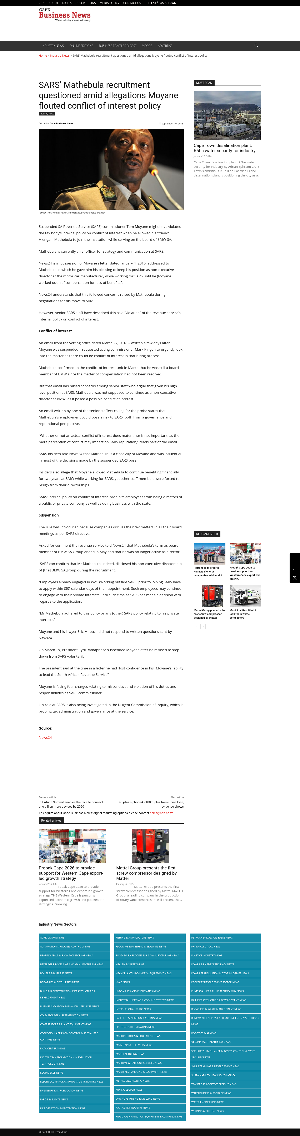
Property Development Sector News (215, 982)
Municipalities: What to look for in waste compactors (244, 614)
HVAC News (123, 982)
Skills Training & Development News (215, 1066)
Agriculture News (52, 937)
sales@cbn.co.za (161, 813)
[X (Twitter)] (295, 578)
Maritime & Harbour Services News (139, 1063)
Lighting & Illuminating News (135, 1027)
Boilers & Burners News (56, 973)
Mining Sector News (129, 1089)
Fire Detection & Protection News (62, 1108)
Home (43, 55)
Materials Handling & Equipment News (141, 1072)
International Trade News (133, 1009)
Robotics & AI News (203, 1033)
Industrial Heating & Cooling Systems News (145, 1000)
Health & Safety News (130, 964)
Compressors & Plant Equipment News (65, 1024)
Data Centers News (52, 1048)
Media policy (109, 3)
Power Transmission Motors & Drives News (220, 973)
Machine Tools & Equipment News (138, 1036)
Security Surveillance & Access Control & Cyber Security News (223, 1054)
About (53, 3)
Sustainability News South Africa (213, 1075)
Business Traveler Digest (117, 46)
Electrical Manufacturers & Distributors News (72, 1081)
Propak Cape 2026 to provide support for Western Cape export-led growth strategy (71, 873)
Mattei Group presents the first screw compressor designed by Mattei (146, 873)
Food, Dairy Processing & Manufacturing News (147, 955)
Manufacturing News (130, 1054)
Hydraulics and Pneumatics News (138, 991)
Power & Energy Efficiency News (212, 964)
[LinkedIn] (295, 558)
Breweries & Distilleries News (59, 982)
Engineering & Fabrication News (61, 1090)
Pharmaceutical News (205, 946)
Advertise (165, 46)
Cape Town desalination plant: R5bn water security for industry (224, 148)
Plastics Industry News (206, 955)
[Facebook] (295, 568)
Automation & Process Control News (65, 946)
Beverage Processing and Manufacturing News (72, 964)
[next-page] (203, 626)
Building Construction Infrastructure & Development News (67, 994)
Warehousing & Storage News (211, 1093)
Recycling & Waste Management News (216, 1009)
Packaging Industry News (133, 1107)
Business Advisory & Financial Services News (69, 1006)
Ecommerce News (51, 1072)
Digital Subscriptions (79, 3)
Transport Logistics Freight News (213, 1084)
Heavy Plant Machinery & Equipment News (144, 973)
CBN (42, 3)
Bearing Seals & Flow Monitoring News (66, 955)
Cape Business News (61, 123)
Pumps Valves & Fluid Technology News (217, 991)
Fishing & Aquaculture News (135, 937)
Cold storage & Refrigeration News (64, 1015)
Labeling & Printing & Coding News (139, 1018)
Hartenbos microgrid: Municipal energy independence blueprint (208, 571)
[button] (256, 46)
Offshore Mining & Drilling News (138, 1098)
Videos (147, 46)
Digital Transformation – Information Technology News (66, 1060)
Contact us (132, 3)
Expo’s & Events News (54, 1099)
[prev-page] (196, 626)
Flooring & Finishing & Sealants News (141, 946)
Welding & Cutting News (207, 1111)
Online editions (81, 46)
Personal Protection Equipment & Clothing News (149, 1116)
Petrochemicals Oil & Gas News (212, 937)
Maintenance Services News (134, 1045)
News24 (45, 737)
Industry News (53, 46)
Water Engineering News (207, 1102)
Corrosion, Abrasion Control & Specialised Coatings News (69, 1036)
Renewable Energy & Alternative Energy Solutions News (225, 1021)
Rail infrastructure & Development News (218, 1000)
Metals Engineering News (133, 1081)
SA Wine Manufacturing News (210, 1042)
